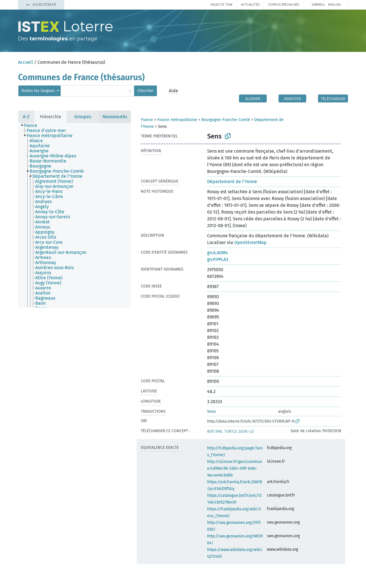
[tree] (74, 215)
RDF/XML (215, 431)
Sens (211, 411)
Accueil (25, 62)
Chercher (145, 90)
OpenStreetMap (250, 242)
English (334, 4)
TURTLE (230, 431)
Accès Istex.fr (41, 4)
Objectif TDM (221, 4)
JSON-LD (246, 431)
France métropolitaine (177, 119)
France (147, 119)
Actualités (250, 4)
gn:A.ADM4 (217, 252)
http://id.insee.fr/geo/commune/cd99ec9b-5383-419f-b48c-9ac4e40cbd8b (234, 468)
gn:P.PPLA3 (217, 259)
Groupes (82, 116)
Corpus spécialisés (283, 4)
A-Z (26, 116)
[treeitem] (33, 125)
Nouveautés (115, 116)
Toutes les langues (38, 90)
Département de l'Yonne (232, 181)
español (318, 4)
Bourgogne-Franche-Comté (225, 119)
